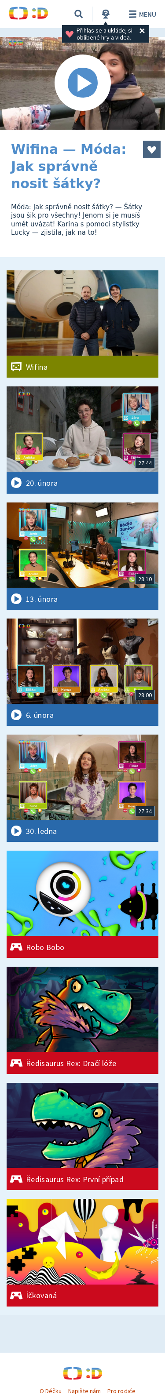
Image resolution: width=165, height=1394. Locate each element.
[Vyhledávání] (79, 14)
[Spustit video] (82, 83)
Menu (141, 14)
